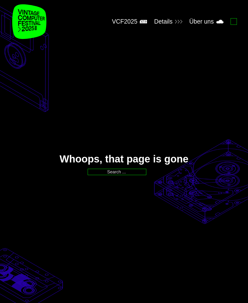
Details (163, 21)
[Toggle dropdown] (143, 21)
